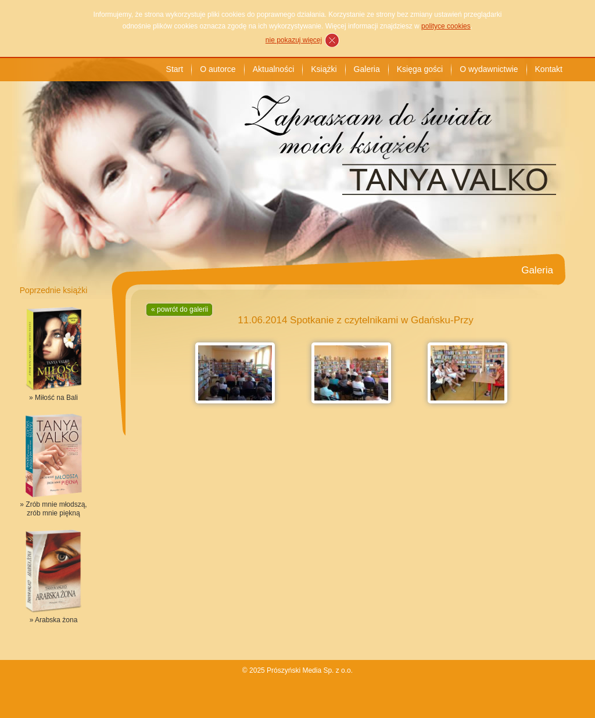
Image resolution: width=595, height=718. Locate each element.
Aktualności (274, 69)
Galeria (367, 69)
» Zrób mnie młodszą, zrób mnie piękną (53, 508)
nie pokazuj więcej (294, 40)
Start (175, 69)
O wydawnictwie (489, 69)
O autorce (217, 69)
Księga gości (420, 69)
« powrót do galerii (179, 309)
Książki (323, 69)
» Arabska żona (54, 620)
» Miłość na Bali (53, 398)
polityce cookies (446, 26)
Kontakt (548, 69)
